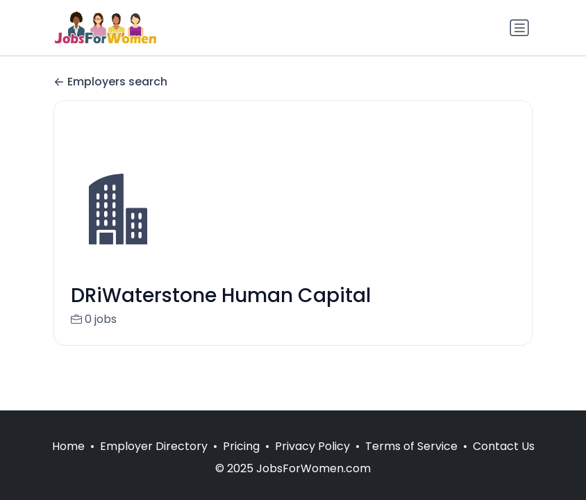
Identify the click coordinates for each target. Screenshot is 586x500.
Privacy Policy (312, 446)
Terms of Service (411, 446)
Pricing (241, 446)
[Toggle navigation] (519, 28)
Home (68, 446)
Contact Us (504, 446)
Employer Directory (154, 446)
